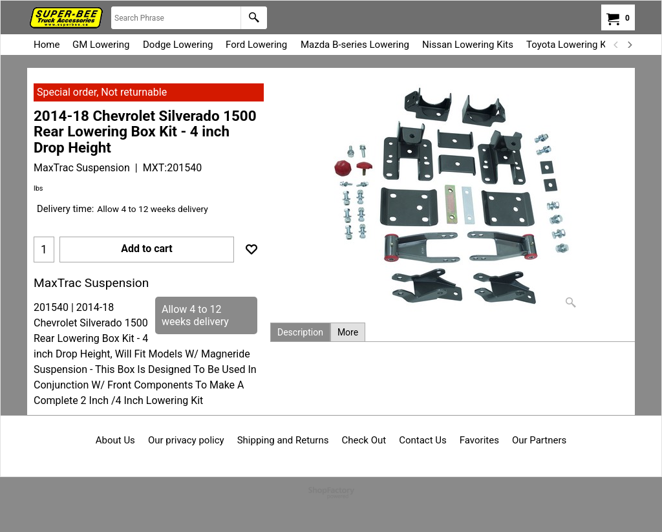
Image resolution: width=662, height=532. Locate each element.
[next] (629, 44)
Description (300, 332)
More (347, 332)
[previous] (616, 44)
